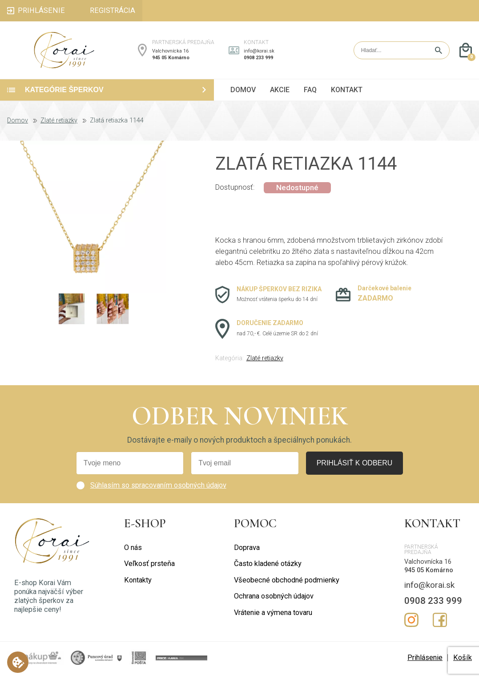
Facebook (440, 626)
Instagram (411, 626)
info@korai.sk (259, 54)
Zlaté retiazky (58, 127)
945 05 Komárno (170, 61)
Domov (17, 127)
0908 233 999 (258, 61)
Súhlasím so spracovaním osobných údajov (158, 491)
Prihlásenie (425, 664)
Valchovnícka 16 (170, 54)
